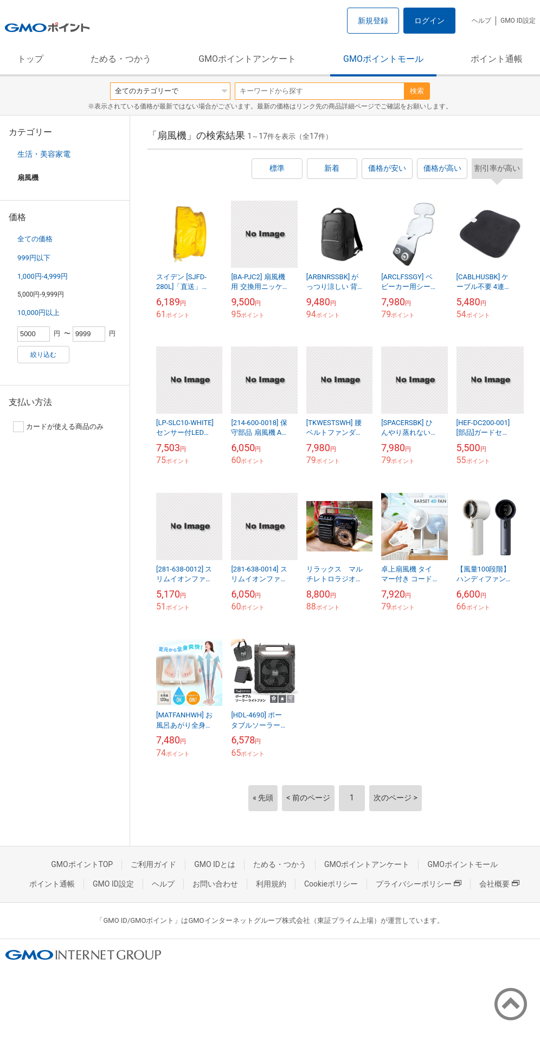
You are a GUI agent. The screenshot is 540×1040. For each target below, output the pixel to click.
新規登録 (373, 20)
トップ (30, 59)
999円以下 (33, 258)
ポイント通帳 (497, 59)
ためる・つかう (121, 59)
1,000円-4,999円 (42, 276)
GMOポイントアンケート (247, 59)
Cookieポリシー (331, 883)
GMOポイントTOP (82, 864)
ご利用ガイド (153, 864)
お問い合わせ (215, 883)
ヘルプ (481, 20)
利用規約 (271, 883)
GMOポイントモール (383, 59)
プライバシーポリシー (418, 883)
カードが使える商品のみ (58, 426)
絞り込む (43, 354)
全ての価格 (35, 239)
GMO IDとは (214, 864)
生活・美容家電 (43, 154)
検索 (417, 91)
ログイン (429, 20)
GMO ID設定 (518, 20)
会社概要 (499, 883)
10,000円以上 (38, 313)
